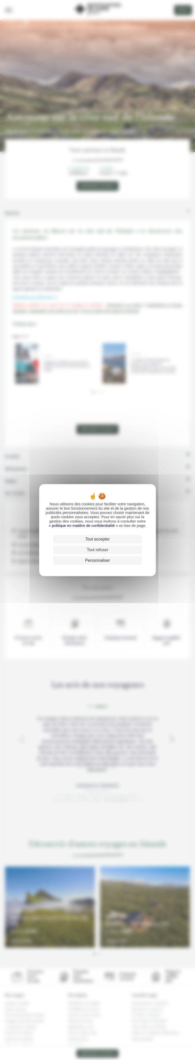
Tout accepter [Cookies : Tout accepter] (97, 539)
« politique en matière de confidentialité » (84, 525)
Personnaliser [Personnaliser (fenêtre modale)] (97, 560)
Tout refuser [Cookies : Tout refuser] (97, 550)
